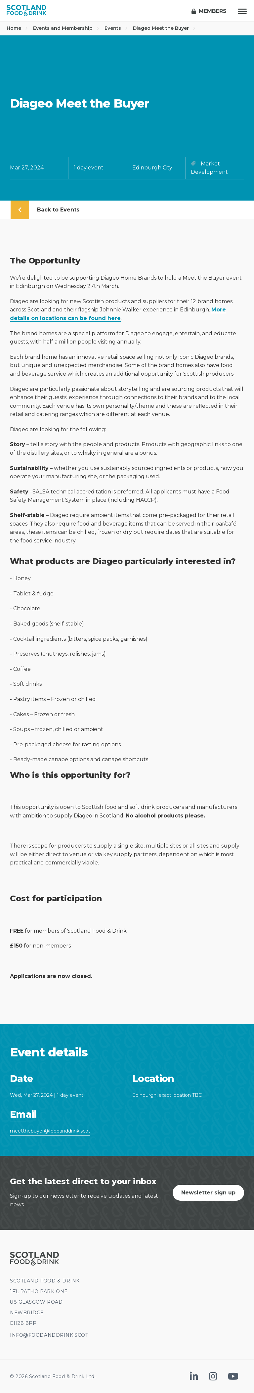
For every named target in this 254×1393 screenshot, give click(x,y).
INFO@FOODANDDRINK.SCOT (49, 1335)
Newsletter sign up (208, 1192)
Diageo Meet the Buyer (164, 28)
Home (17, 28)
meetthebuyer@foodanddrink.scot (50, 1131)
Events (116, 28)
